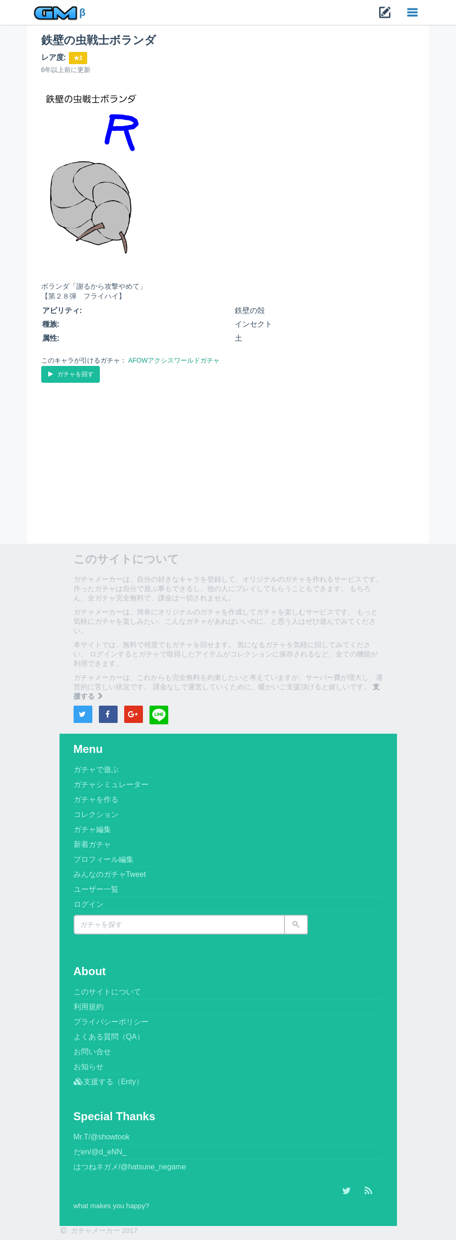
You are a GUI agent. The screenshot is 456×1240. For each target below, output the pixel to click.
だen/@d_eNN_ (100, 1152)
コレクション (96, 814)
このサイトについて (107, 992)
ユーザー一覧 (96, 889)
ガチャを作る (96, 799)
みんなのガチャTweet (110, 874)
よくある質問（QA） (109, 1037)
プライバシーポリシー (111, 1022)
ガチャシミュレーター (111, 784)
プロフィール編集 (104, 859)
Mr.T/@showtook (102, 1137)
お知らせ (89, 1067)
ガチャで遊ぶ (96, 769)
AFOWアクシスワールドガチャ (174, 360)
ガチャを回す (70, 374)
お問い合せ (92, 1052)
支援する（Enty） (108, 1082)
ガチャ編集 (92, 829)
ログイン (89, 904)
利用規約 (89, 1007)
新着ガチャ (92, 844)
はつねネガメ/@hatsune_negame (130, 1167)
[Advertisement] (228, 454)
